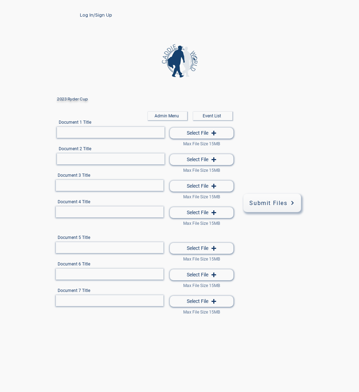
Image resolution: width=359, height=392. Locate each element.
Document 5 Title (74, 237)
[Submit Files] (272, 203)
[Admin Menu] (167, 116)
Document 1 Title (75, 122)
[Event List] (212, 116)
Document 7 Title (74, 290)
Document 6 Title (74, 264)
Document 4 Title (74, 202)
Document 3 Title (74, 175)
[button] (201, 133)
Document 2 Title (75, 149)
